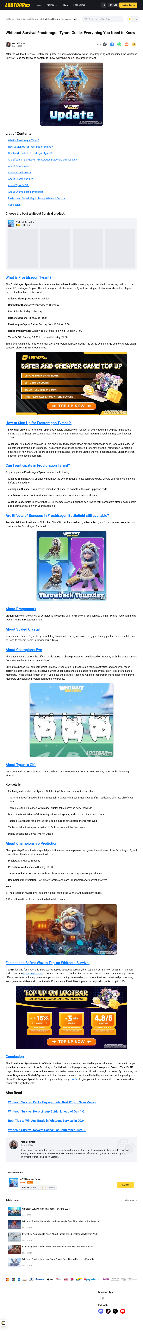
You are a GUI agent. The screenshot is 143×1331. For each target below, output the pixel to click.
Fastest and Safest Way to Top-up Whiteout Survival (36, 198)
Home (39, 5)
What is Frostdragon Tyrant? (23, 140)
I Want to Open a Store (72, 1302)
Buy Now (125, 1185)
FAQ (36, 1311)
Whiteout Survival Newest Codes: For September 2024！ (47, 1130)
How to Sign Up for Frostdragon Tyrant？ (30, 146)
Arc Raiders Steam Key (15, 1315)
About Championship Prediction (26, 191)
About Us (38, 1298)
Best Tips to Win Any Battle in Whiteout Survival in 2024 (46, 1121)
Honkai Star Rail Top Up (16, 1302)
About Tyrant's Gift (18, 185)
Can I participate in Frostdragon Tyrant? (30, 153)
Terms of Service (41, 1302)
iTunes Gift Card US (14, 1311)
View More (131, 1200)
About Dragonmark (18, 166)
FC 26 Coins (11, 1307)
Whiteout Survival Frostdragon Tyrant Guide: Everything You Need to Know (62, 19)
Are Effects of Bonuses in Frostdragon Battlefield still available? (43, 159)
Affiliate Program (70, 1298)
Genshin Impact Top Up (16, 1298)
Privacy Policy (40, 1307)
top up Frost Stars (33, 974)
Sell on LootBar (69, 1307)
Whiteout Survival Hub (32, 19)
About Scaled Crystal (19, 172)
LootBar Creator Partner (73, 1311)
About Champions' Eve (20, 178)
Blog (65, 5)
